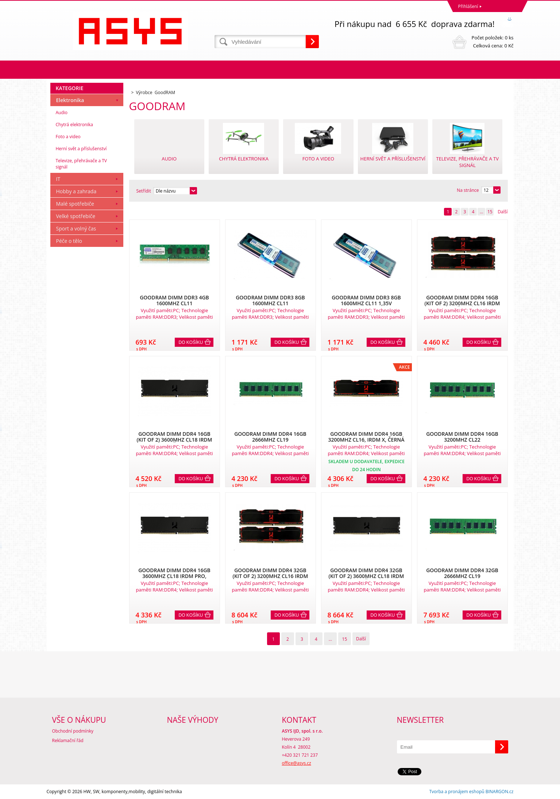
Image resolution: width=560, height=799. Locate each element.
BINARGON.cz (500, 791)
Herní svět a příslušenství (81, 149)
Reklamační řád (68, 740)
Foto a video (68, 136)
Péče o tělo (69, 240)
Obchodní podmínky (73, 731)
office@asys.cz (296, 763)
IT (58, 178)
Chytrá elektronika (74, 124)
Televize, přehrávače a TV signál (81, 164)
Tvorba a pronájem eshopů (456, 791)
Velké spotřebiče (76, 216)
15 (490, 212)
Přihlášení (468, 6)
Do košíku (191, 342)
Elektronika (70, 100)
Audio (62, 112)
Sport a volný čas (76, 228)
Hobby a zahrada (76, 191)
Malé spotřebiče (75, 203)
